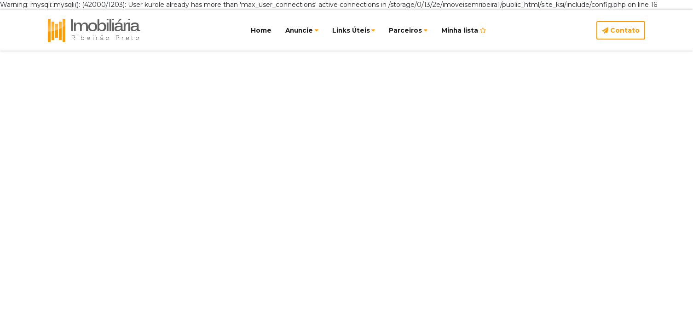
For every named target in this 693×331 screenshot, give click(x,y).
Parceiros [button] (408, 30)
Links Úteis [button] (353, 30)
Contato (621, 30)
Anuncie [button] (301, 30)
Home (261, 30)
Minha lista (463, 30)
